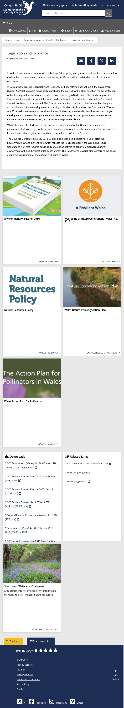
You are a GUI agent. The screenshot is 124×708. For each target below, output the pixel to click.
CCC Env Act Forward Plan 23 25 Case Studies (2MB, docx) (30, 478)
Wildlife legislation (88, 481)
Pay (32, 30)
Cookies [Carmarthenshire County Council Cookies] (21, 689)
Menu (7, 23)
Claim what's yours (86, 30)
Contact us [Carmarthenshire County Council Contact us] (22, 659)
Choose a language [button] (55, 5)
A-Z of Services (110, 5)
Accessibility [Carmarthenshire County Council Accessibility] (23, 684)
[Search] (108, 13)
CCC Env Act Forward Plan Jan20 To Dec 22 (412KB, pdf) (29, 491)
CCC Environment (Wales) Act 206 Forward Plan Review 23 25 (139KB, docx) (31, 465)
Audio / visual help (84, 5)
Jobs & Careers (110, 30)
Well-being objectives (78, 472)
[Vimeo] (76, 701)
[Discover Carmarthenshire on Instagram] (57, 701)
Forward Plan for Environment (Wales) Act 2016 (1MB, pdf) (31, 517)
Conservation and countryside (38, 40)
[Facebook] (37, 701)
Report (66, 30)
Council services (13, 40)
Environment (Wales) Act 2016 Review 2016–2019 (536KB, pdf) (29, 530)
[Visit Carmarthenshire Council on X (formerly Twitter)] (21, 701)
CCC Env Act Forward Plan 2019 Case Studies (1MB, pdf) (30, 543)
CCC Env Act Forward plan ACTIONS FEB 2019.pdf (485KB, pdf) (28, 504)
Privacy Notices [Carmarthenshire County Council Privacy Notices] (25, 674)
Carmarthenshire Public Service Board (91, 463)
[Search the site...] (73, 13)
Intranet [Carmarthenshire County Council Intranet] (21, 669)
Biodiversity (61, 40)
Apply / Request (48, 30)
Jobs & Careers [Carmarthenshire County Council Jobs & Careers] (25, 664)
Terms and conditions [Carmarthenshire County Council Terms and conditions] (28, 679)
